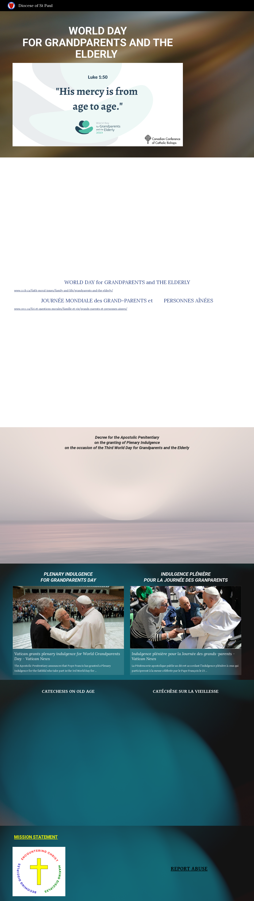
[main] (98, 42)
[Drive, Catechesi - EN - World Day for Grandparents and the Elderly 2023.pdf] (68, 759)
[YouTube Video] (68, 372)
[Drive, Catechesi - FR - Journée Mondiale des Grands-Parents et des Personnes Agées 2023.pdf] (185, 759)
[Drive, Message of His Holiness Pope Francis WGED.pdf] (127, 215)
